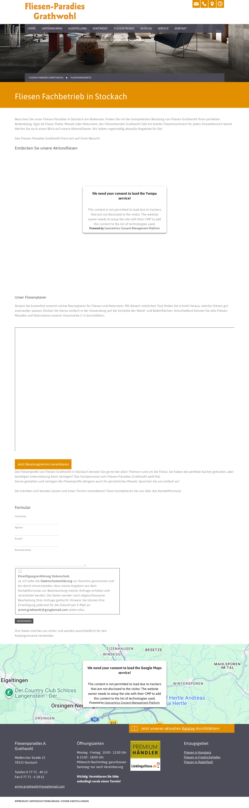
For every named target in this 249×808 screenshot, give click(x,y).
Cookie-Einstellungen (75, 803)
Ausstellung (77, 28)
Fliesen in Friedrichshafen (202, 759)
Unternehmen (52, 28)
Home (32, 28)
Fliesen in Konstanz (197, 755)
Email (21, 538)
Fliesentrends (124, 28)
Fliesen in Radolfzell (198, 764)
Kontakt (181, 28)
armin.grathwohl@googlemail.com (43, 612)
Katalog (146, 28)
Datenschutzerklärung (56, 583)
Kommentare (23, 549)
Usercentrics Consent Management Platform (132, 228)
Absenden (24, 623)
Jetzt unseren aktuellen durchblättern (180, 731)
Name (21, 527)
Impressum (21, 803)
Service (163, 28)
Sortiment (100, 28)
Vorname (20, 516)
